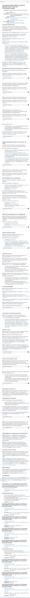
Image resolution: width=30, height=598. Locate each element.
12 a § (11, 436)
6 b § (3, 97)
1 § (3, 26)
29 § (3, 435)
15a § (5, 93)
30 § (3, 451)
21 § (3, 336)
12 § (3, 255)
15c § (5, 137)
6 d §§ (21, 35)
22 (25, 552)
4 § (3, 41)
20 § (3, 334)
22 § (3, 344)
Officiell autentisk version (9, 488)
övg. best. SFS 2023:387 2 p (7, 353)
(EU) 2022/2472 (20, 62)
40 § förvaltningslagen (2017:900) (11, 477)
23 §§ (28, 552)
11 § (3, 234)
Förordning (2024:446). (11, 193)
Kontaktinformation (18, 597)
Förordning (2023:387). (19, 60)
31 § (3, 458)
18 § (3, 315)
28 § (3, 418)
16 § (3, 228)
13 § (3, 258)
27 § (3, 400)
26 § (3, 390)
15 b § (3, 294)
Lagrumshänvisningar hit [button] (7, 77)
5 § (3, 62)
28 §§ (10, 480)
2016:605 (4, 439)
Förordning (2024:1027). (7, 117)
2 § (3, 34)
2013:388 (18, 436)
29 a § (3, 442)
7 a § (3, 169)
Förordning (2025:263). (24, 32)
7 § (3, 145)
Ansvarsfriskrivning (10, 597)
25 (6, 480)
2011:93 (23, 496)
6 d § (3, 124)
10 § (3, 216)
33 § (3, 368)
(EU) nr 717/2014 (12, 188)
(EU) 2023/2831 (12, 187)
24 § (3, 360)
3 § (3, 38)
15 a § (3, 291)
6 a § (3, 83)
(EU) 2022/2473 (10, 63)
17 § (3, 249)
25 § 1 (17, 402)
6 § (3, 70)
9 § (3, 197)
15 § (3, 79)
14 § (3, 263)
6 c (24, 288)
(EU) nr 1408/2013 (10, 274)
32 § (3, 469)
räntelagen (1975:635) (11, 412)
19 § (3, 331)
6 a (17, 35)
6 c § (3, 110)
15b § (4, 106)
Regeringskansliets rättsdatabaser (17, 20)
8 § (3, 180)
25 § (3, 371)
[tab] (15, 78)
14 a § (3, 273)
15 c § (3, 299)
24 (5, 480)
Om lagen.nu (2, 597)
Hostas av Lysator (26, 597)
